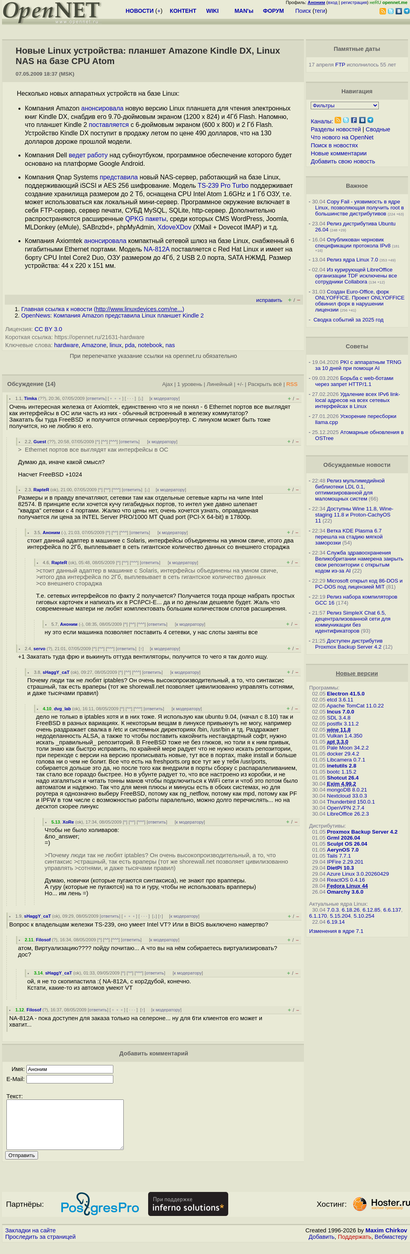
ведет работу (88, 155)
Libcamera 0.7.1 (346, 760)
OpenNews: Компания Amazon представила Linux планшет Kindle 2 (112, 315)
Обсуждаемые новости (356, 465)
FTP (340, 65)
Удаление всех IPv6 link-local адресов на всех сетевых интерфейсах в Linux (357, 400)
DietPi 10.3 (340, 868)
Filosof (43, 939)
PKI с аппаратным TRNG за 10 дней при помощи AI (358, 365)
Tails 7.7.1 (339, 856)
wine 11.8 (339, 730)
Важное (357, 186)
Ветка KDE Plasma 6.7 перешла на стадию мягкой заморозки (349, 537)
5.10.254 (364, 916)
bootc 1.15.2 (341, 772)
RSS (291, 384)
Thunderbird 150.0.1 (351, 802)
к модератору (165, 398)
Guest (40, 441)
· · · (130, 398)
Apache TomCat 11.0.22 (355, 706)
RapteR (41, 489)
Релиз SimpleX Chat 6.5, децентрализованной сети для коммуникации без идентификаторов (352, 622)
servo (40, 648)
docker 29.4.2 (343, 754)
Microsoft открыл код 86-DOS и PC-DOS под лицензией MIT (358, 584)
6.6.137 (392, 910)
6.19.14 (336, 922)
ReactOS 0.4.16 (346, 880)
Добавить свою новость (343, 161)
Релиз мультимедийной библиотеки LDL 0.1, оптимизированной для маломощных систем (350, 490)
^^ (104, 441)
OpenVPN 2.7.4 (345, 808)
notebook (150, 345)
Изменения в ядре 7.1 (336, 931)
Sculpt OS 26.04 (347, 844)
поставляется (109, 124)
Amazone (94, 345)
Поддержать (355, 1246)
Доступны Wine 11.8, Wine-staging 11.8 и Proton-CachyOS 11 (354, 515)
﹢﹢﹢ (115, 398)
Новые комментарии (339, 153)
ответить (96, 398)
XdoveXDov (174, 227)
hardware (66, 345)
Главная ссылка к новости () (102, 309)
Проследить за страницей (40, 1246)
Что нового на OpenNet (342, 137)
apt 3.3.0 (337, 742)
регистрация (354, 2)
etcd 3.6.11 (340, 700)
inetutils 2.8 (341, 766)
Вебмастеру (391, 1246)
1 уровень (189, 384)
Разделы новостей (336, 129)
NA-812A (156, 249)
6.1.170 (318, 916)
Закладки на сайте (30, 1240)
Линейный (219, 384)
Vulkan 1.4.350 (344, 736)
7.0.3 (333, 910)
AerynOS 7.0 (343, 850)
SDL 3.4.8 (339, 718)
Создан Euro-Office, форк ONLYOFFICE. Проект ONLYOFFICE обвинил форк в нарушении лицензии (359, 301)
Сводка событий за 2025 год (349, 320)
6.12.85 (371, 910)
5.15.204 (340, 916)
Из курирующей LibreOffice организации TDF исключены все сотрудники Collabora (356, 276)
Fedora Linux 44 (347, 886)
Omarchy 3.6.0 (345, 892)
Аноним (51, 532)
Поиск (303, 11)
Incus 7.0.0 (340, 712)
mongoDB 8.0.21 (347, 790)
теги (319, 11)
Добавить (322, 1246)
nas (170, 345)
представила (119, 177)
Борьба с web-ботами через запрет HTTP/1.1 (354, 381)
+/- (240, 384)
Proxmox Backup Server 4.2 (362, 832)
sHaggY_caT (55, 672)
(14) (50, 384)
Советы (357, 346)
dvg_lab (62, 708)
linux (116, 345)
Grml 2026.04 (343, 838)
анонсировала (102, 108)
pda (130, 345)
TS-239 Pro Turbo (223, 185)
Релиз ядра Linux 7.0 (352, 260)
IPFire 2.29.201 (345, 862)
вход (333, 2)
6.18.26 (351, 910)
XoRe (68, 822)
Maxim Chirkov (386, 1240)
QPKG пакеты (146, 218)
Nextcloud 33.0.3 (347, 796)
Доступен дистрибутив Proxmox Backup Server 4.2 (349, 644)
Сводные (378, 129)
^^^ (113, 441)
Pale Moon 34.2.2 (348, 748)
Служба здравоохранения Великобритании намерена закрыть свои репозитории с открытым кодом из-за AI (359, 562)
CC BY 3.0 (48, 329)
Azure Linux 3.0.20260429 (358, 874)
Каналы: (322, 121)
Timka (30, 398)
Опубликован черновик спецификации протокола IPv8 (352, 243)
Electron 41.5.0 (346, 694)
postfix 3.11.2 (343, 724)
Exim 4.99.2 (341, 784)
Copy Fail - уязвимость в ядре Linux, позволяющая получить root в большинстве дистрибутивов (359, 208)
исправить (269, 300)
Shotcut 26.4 (343, 778)
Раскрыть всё (265, 384)
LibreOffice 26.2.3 (348, 814)
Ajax (167, 384)
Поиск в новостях (334, 145)
